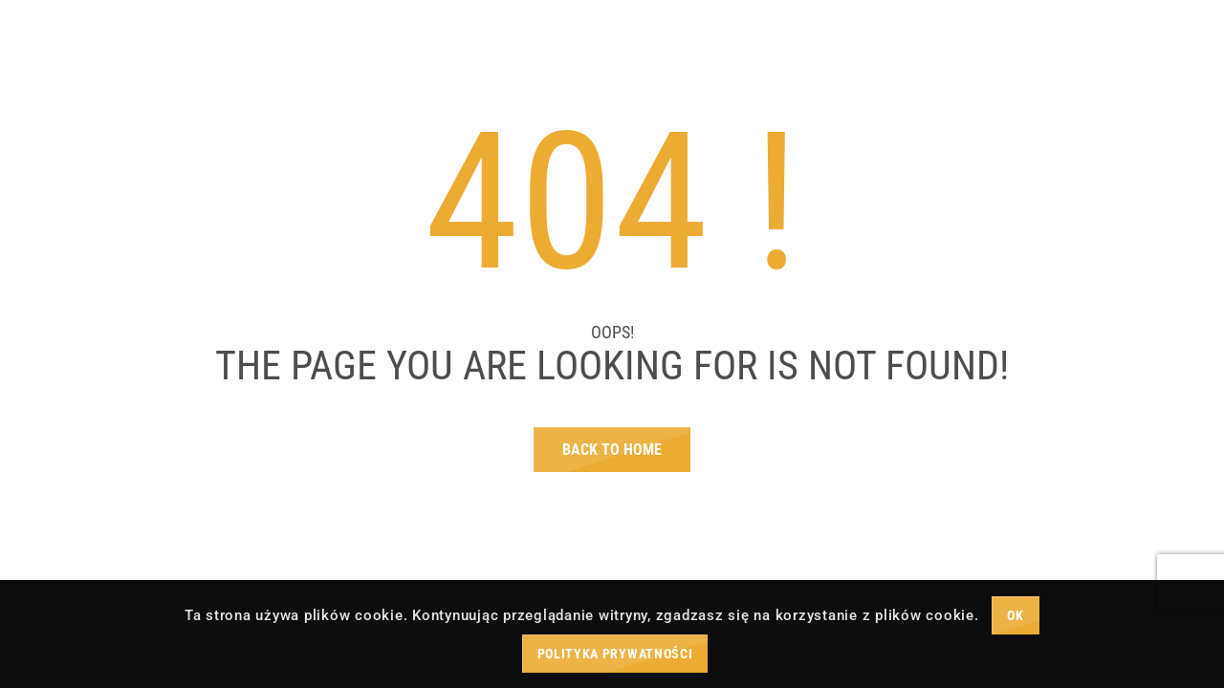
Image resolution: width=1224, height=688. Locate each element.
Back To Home (612, 450)
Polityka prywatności (615, 653)
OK (1015, 615)
